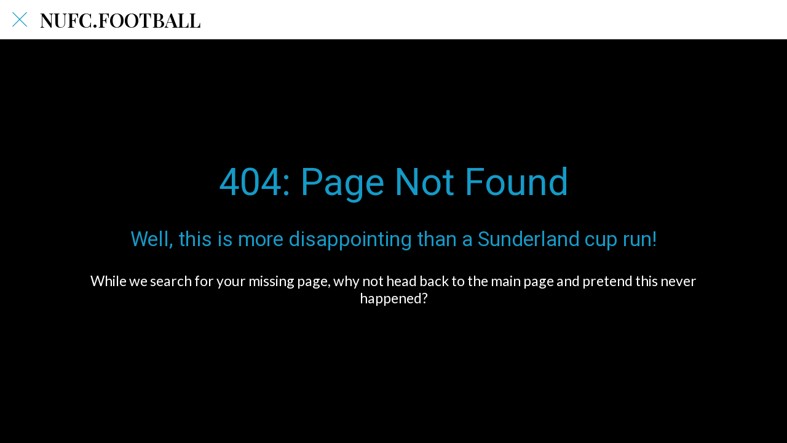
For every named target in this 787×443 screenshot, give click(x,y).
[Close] (19, 19)
